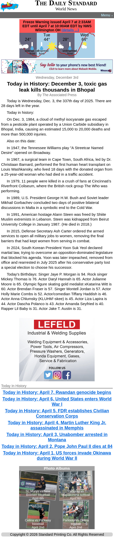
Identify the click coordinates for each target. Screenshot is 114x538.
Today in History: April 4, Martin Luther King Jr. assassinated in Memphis (57, 425)
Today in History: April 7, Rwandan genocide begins (57, 392)
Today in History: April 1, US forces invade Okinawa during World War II (57, 455)
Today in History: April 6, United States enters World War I (57, 401)
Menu (107, 15)
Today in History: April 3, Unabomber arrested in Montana (57, 437)
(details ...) (70, 30)
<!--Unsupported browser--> (57, 497)
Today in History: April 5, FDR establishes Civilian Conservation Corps (57, 413)
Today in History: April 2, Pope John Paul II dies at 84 (57, 446)
